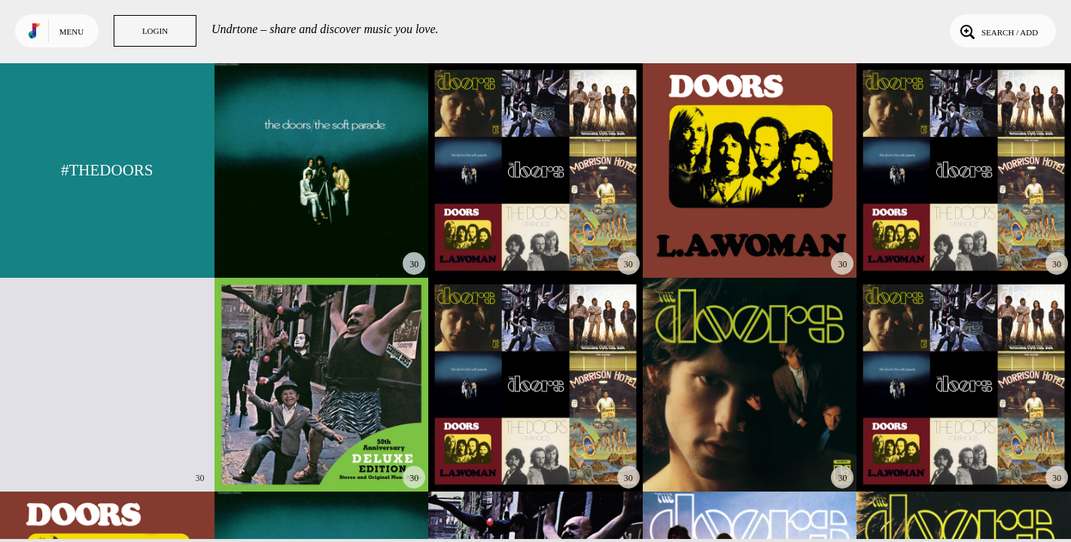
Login (155, 30)
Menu (71, 31)
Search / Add (997, 31)
